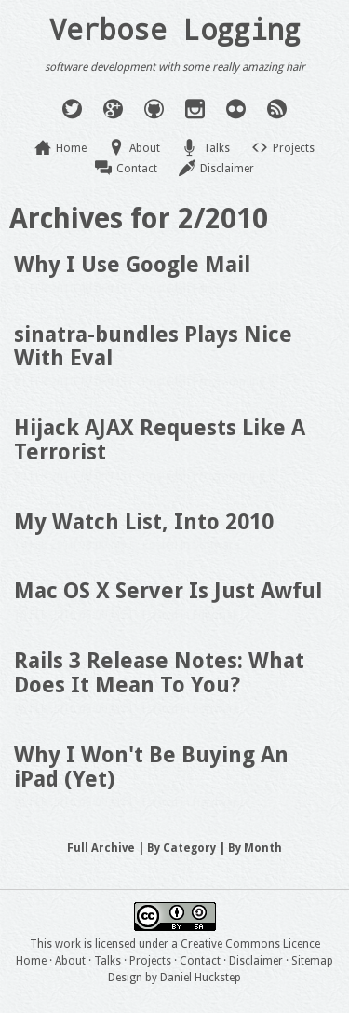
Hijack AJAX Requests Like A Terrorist (159, 440)
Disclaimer (227, 168)
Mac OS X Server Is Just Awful (168, 591)
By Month (255, 848)
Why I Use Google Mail (132, 265)
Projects (294, 148)
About (144, 148)
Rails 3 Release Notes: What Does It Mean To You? (159, 673)
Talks (216, 148)
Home (71, 148)
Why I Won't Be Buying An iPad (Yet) (151, 767)
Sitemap (312, 960)
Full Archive (101, 848)
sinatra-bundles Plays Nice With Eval (153, 347)
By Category (181, 848)
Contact (136, 168)
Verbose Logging (175, 29)
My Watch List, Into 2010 (144, 522)
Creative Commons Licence (250, 944)
